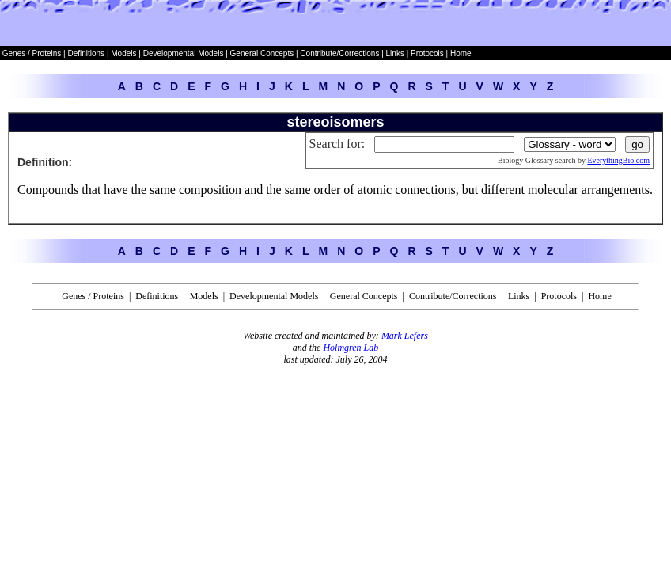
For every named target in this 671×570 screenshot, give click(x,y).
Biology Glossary (525, 160)
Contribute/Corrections (339, 53)
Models (124, 53)
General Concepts (262, 53)
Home (461, 53)
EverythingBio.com (618, 160)
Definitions (86, 53)
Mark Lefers (404, 335)
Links (395, 53)
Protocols (425, 53)
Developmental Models (184, 53)
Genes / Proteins (31, 53)
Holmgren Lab (350, 347)
